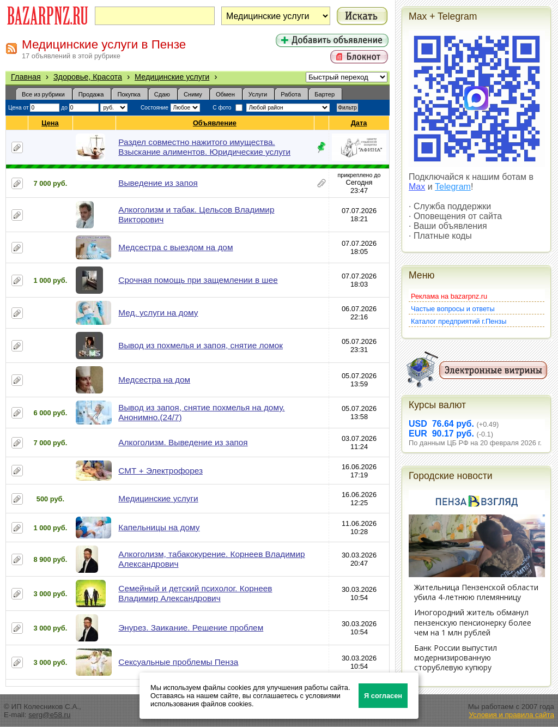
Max (417, 186)
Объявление (215, 123)
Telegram (453, 186)
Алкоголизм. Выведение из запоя (182, 442)
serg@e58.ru (49, 715)
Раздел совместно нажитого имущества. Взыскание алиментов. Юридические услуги (204, 146)
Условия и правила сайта (511, 715)
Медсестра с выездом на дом (175, 247)
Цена (50, 123)
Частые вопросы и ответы (453, 309)
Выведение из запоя (158, 182)
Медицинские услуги (172, 76)
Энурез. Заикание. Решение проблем (190, 627)
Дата (359, 123)
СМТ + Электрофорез (160, 470)
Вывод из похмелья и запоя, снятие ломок (200, 345)
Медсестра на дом (154, 379)
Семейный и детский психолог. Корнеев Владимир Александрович (195, 593)
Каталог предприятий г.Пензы (458, 321)
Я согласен (383, 696)
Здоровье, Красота (87, 76)
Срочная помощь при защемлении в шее (197, 279)
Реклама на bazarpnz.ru (449, 296)
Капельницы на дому (158, 527)
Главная (26, 76)
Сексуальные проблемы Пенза (178, 662)
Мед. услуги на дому (158, 312)
